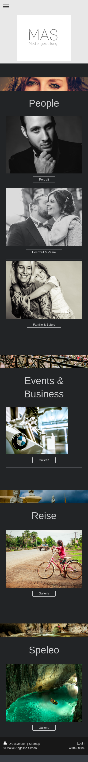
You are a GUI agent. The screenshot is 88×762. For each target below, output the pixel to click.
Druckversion (15, 743)
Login (80, 743)
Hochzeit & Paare (44, 252)
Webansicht (76, 747)
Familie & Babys (44, 324)
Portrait (44, 179)
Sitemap (34, 743)
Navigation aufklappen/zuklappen (44, 6)
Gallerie (44, 460)
